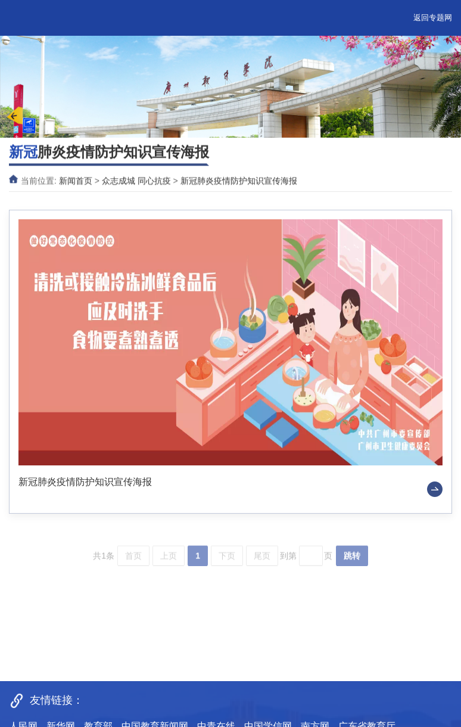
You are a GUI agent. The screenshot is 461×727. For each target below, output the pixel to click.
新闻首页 (75, 182)
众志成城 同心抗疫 (136, 182)
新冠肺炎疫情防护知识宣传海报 (238, 182)
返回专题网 (432, 17)
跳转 (352, 562)
